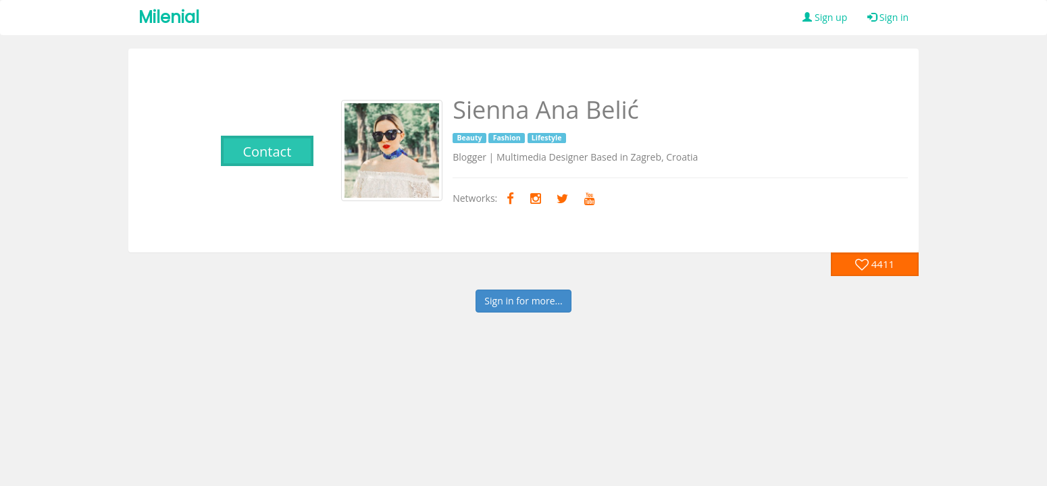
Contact (266, 151)
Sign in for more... (523, 300)
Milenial (168, 17)
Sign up (824, 17)
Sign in (888, 17)
